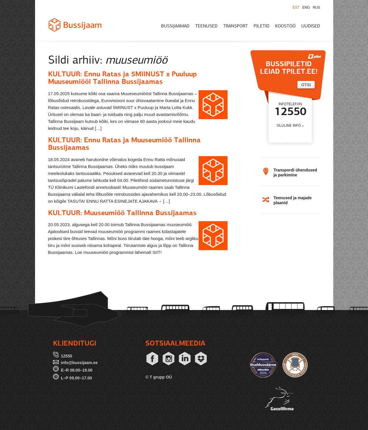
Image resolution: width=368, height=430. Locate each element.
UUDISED (310, 26)
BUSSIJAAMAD (175, 26)
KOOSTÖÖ (285, 26)
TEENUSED (206, 26)
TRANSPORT (235, 26)
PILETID (261, 26)
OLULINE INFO (289, 126)
